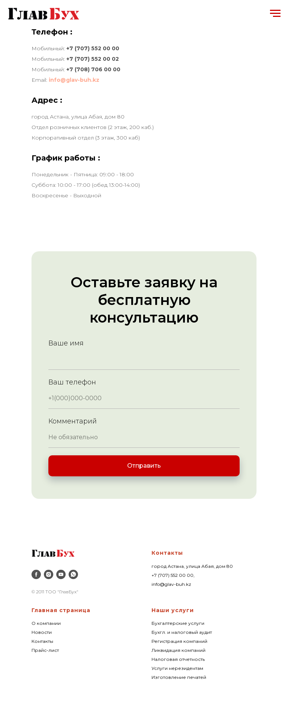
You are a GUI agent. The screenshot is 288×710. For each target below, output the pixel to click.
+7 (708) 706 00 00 (93, 69)
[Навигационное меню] (275, 13)
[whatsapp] (73, 574)
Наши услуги (173, 610)
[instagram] (48, 574)
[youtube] (61, 574)
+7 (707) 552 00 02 (92, 59)
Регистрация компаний (179, 641)
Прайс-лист (45, 650)
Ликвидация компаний (179, 650)
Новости (42, 632)
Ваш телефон (72, 382)
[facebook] (36, 574)
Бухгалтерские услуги (178, 623)
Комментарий (72, 421)
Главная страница (61, 610)
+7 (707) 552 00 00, (173, 575)
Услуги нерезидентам (177, 668)
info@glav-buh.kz (74, 80)
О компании (46, 623)
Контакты (167, 552)
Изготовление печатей (179, 677)
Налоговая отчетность (178, 659)
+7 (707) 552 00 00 (92, 48)
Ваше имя (66, 343)
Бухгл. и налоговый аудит (182, 632)
